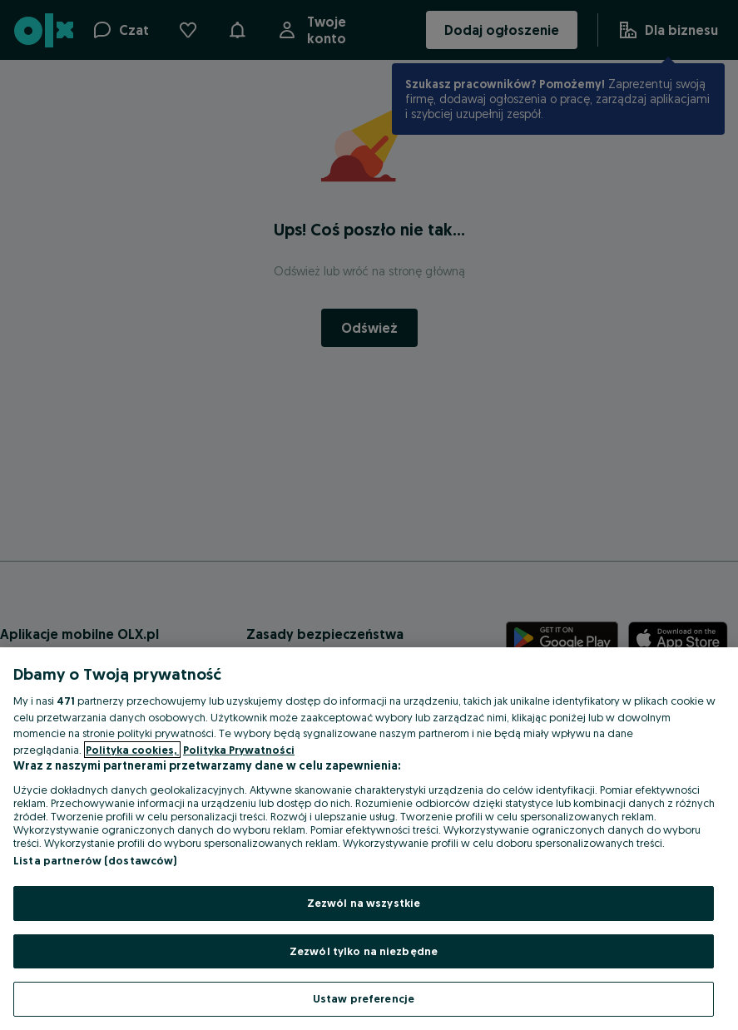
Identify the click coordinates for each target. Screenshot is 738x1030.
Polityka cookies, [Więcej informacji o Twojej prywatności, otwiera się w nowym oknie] (132, 749)
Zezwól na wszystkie (363, 902)
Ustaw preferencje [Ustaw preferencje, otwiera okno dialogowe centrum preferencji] (363, 998)
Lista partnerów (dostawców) (95, 860)
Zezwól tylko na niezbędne (364, 951)
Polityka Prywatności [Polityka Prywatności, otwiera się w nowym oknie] (239, 749)
